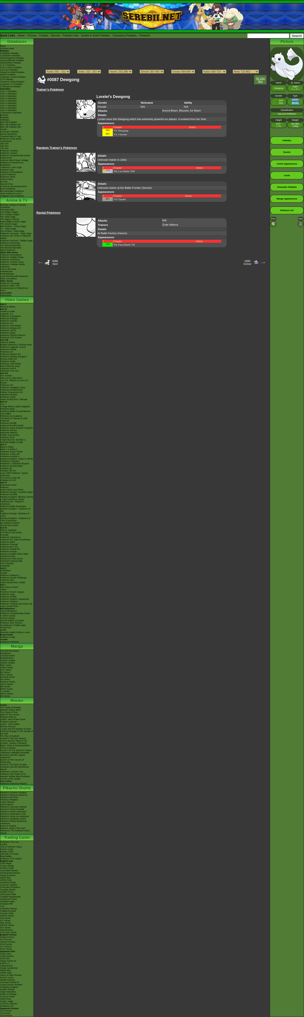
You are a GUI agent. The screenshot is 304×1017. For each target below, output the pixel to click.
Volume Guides (7, 663)
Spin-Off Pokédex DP (10, 124)
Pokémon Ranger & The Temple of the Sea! (16, 732)
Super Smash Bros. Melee (12, 582)
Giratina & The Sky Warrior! (13, 738)
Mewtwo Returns (8, 717)
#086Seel (55, 262)
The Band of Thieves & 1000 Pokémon (13, 419)
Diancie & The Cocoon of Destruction (12, 761)
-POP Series (6, 949)
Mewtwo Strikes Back (10, 710)
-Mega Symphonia (9, 968)
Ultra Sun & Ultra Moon (11, 378)
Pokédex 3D (6, 468)
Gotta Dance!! (7, 804)
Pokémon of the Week (10, 139)
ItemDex (4, 115)
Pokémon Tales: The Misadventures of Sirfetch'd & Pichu (14, 288)
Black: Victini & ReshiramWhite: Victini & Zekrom (15, 746)
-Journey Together (8, 885)
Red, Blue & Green (9, 587)
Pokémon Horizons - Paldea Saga (16, 240)
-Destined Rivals (8, 882)
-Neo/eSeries (6, 930)
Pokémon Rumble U (9, 456)
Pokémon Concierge (10, 283)
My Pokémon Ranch (9, 523)
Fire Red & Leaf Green (11, 532)
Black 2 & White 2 (8, 449)
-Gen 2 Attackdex (8, 93)
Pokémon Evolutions (10, 259)
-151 (2, 906)
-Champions (6, 141)
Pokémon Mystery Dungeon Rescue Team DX (13, 357)
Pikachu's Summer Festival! (13, 807)
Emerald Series (7, 677)
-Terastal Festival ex (9, 982)
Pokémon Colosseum (10, 537)
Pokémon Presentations (11, 172)
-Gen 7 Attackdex (8, 105)
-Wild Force (5, 999)
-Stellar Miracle (7, 989)
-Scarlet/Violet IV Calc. (11, 136)
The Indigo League (9, 212)
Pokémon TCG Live (9, 371)
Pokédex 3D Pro (8, 471)
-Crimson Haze (7, 996)
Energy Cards (6, 851)
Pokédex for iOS (8, 480)
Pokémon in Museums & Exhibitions (12, 163)
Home (21, 35)
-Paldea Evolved (8, 911)
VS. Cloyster (120, 134)
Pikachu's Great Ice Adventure (14, 816)
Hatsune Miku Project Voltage (14, 160)
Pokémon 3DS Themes (11, 623)
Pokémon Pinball (8, 597)
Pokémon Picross (8, 430)
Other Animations (8, 278)
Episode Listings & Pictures (13, 205)
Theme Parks (6, 179)
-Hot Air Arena (7, 977)
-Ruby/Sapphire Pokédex (12, 58)
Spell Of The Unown (9, 714)
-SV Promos (6, 939)
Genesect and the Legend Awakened (12, 756)
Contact (43, 35)
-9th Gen (4, 143)
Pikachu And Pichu (9, 797)
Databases (16, 41)
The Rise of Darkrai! (9, 736)
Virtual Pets (5, 627)
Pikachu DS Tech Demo (11, 558)
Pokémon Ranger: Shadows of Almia (14, 514)
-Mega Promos (7, 937)
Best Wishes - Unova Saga (13, 226)
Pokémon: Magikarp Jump (12, 387)
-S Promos (5, 1013)
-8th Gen (4, 146)
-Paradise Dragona (9, 987)
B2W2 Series (6, 689)
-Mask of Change (8, 994)
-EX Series (5, 927)
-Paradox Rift (6, 904)
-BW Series (5, 923)
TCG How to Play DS (10, 478)
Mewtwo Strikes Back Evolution (15, 776)
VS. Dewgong (121, 130)
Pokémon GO (6, 323)
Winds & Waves (7, 306)
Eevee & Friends (8, 826)
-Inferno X (5, 963)
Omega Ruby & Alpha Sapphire (15, 406)
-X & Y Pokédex (7, 65)
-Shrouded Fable (8, 894)
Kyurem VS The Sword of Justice (16, 750)
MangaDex (5, 653)
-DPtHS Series (7, 925)
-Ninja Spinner (7, 956)
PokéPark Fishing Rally (11, 561)
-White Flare (6, 880)
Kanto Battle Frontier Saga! (13, 221)
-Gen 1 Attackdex (8, 91)
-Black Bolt (5, 878)
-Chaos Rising (7, 866)
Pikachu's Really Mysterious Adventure (13, 822)
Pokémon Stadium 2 (9, 575)
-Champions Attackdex (11, 112)
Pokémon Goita (7, 637)
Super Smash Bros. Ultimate (13, 399)
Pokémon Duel (7, 437)
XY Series (5, 691)
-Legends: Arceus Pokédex (13, 77)
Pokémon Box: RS (9, 547)
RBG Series (6, 665)
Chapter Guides (7, 660)
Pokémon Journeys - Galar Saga (15, 233)
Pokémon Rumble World (11, 425)
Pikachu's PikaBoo (9, 800)
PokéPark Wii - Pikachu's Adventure (12, 502)
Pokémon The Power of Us (13, 774)
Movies (16, 700)
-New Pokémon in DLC (11, 193)
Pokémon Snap (7, 594)
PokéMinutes (6, 271)
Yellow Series (6, 667)
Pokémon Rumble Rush (11, 390)
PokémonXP (6, 158)
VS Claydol (120, 199)
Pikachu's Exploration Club (13, 814)
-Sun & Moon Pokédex (11, 67)
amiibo (3, 630)
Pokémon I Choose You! (11, 771)
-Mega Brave (6, 965)
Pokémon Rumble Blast (11, 466)
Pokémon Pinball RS (10, 549)
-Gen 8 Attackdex (8, 108)
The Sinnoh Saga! (8, 224)
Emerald (4, 535)
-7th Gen (4, 148)
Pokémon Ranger (8, 551)
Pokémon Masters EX (10, 328)
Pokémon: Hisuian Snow (12, 262)
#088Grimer (247, 262)
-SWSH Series (7, 916)
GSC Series (6, 670)
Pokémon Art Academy (11, 416)
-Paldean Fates (7, 901)
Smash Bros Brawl (9, 525)
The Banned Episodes (10, 248)
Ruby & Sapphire (8, 530)
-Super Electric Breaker (11, 984)
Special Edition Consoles (12, 620)
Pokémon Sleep (7, 333)
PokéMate (5, 566)
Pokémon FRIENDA (9, 642)
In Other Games (7, 616)
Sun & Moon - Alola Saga (12, 231)
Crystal (3, 573)
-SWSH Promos (7, 942)
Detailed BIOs (7, 658)
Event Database (7, 189)
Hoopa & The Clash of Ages (13, 764)
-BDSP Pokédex (8, 74)
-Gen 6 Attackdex (8, 103)
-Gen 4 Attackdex (8, 98)
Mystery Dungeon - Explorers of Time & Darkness (15, 519)
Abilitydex (5, 120)
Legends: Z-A (6, 314)
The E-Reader (7, 563)
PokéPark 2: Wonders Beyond (14, 463)
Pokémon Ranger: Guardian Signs (16, 492)
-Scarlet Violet (7, 913)
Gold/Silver (5, 570)
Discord (55, 35)
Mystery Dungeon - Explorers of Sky (15, 510)
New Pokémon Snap (10, 366)
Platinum (4, 487)
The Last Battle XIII (124, 171)
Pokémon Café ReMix (10, 325)
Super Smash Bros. (9, 606)
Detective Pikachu (8, 394)
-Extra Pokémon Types (11, 847)
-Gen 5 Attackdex (8, 101)
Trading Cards (17, 837)
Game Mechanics (8, 134)
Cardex (3, 129)
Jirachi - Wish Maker (10, 724)
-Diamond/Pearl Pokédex (12, 60)
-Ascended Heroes (9, 870)
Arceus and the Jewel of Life (13, 741)
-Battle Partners (7, 980)
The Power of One (9, 712)
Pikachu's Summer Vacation (13, 792)
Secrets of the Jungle (10, 779)
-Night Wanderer (8, 992)
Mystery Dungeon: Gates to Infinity (16, 459)
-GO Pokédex (6, 79)
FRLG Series (6, 674)
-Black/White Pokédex (10, 63)
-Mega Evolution (8, 875)
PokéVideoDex (7, 274)
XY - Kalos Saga (8, 229)
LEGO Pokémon (8, 174)
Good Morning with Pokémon (14, 276)
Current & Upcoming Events (13, 186)
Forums (32, 35)
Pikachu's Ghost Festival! (12, 809)
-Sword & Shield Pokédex (12, 72)
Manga (17, 646)
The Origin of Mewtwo (10, 707)
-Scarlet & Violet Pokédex (12, 82)
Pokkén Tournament (9, 435)
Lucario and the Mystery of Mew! (15, 729)
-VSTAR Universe (8, 1003)
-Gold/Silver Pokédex (10, 55)
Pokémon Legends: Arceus (13, 347)
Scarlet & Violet (7, 311)
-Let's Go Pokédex (9, 70)
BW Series (5, 686)
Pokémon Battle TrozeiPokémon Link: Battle (15, 412)
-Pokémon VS (7, 1006)
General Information (9, 651)
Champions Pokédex (125, 35)
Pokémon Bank (7, 409)
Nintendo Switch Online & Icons (15, 632)
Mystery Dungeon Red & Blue (14, 554)
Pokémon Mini (7, 580)
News (3, 46)
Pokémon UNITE (8, 330)
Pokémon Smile (7, 361)
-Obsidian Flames (8, 908)
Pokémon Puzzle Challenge (13, 577)
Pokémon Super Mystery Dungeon (16, 428)
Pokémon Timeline (9, 151)
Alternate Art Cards (9, 854)
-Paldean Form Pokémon (12, 196)
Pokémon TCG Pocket (10, 337)
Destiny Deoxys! (8, 726)
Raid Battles (6, 856)
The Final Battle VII (124, 244)
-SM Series (5, 918)
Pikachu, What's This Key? (13, 828)
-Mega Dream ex (8, 961)
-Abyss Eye (5, 954)
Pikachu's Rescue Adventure (13, 795)
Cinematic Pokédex (9, 132)
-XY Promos (6, 946)
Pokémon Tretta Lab (9, 454)
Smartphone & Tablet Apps (12, 625)
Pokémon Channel (9, 544)
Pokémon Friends (8, 321)
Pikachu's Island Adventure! (13, 811)
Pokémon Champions (10, 316)
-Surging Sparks (8, 889)
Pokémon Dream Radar (11, 451)
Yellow (3, 589)
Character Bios (7, 209)
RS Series (5, 672)
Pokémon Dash (7, 542)
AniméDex (5, 207)
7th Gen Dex (260, 80)
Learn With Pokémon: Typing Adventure (14, 474)
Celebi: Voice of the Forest (12, 719)
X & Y (3, 404)
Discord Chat (6, 184)
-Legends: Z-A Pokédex (11, 84)
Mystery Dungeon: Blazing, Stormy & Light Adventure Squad (16, 498)
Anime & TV (17, 200)
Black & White (7, 447)
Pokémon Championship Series (15, 155)
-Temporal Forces (8, 899)
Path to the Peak (8, 269)
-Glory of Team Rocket (10, 975)
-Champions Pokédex (10, 86)
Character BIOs (7, 655)
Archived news (7, 48)
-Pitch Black (6, 863)
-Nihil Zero (5, 958)
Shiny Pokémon (7, 250)
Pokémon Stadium (9, 601)
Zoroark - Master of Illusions (13, 743)
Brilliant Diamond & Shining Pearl (16, 345)
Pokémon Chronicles (10, 243)
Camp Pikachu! (7, 802)
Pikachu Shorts (17, 788)
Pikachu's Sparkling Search (13, 819)
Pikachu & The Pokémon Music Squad (15, 831)
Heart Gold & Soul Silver (12, 490)
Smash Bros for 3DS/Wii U (12, 440)
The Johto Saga (7, 217)
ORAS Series (6, 694)
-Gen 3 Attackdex (8, 96)
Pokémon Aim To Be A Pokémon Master (15, 237)
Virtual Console (7, 618)
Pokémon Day (7, 170)
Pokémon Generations (11, 255)
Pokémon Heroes (8, 722)
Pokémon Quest (8, 397)
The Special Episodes (10, 245)
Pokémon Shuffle (8, 423)
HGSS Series (6, 684)
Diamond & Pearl (8, 485)
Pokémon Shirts (7, 177)
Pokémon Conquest (9, 461)
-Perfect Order (7, 868)
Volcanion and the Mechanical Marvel (14, 768)
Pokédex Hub (70, 35)
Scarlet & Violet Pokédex (95, 35)
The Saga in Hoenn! (9, 219)
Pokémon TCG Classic (11, 858)
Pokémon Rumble (8, 494)
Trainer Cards (6, 849)
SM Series (5, 696)
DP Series (5, 679)
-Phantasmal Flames (10, 873)
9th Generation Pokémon (12, 191)
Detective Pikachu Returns (12, 335)
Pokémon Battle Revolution (13, 506)
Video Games (17, 300)
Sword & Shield (7, 342)
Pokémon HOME (8, 349)
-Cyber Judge (6, 1001)
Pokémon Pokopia (9, 318)
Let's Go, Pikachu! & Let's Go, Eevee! (14, 381)
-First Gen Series (8, 932)
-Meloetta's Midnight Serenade (14, 752)
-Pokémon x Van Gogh (11, 167)
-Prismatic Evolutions (10, 887)
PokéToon (5, 267)
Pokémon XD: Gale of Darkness (15, 539)
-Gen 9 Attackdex (8, 110)
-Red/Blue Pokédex (9, 53)
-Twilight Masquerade (10, 897)
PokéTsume (5, 295)
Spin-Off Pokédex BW (10, 127)
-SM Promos (6, 944)
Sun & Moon (6, 375)
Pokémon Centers (8, 153)
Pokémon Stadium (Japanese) (14, 599)
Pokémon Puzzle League (12, 592)
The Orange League (9, 214)
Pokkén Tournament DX (11, 392)
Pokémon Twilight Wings (12, 257)
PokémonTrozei (7, 556)
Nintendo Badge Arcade (11, 442)
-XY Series (5, 920)
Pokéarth (144, 35)
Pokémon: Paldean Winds (12, 264)
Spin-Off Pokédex (8, 122)
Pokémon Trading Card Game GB (16, 604)
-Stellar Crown (7, 892)
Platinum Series (7, 682)
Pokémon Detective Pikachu (13, 783)
